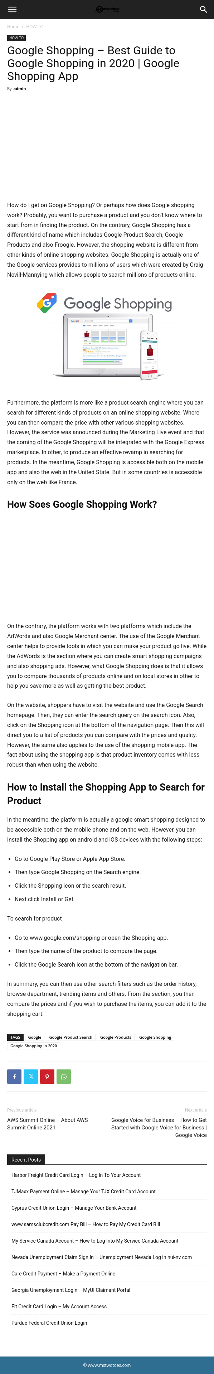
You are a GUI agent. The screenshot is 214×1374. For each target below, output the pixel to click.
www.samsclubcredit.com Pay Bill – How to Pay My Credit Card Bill (85, 1224)
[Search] (204, 9)
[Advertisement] (107, 147)
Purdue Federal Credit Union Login (49, 1323)
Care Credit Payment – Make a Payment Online (63, 1274)
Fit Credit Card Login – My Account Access (59, 1306)
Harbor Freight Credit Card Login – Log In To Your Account (76, 1175)
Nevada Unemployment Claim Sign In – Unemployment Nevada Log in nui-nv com (101, 1257)
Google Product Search (70, 1037)
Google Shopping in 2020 (33, 1045)
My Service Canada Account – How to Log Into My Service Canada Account (95, 1241)
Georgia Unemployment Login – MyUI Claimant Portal (70, 1290)
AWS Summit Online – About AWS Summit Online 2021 (47, 1124)
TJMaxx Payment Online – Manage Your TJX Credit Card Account (83, 1191)
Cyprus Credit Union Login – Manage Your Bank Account (74, 1208)
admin (19, 88)
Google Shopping (155, 1037)
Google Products (115, 1037)
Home (13, 27)
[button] (12, 9)
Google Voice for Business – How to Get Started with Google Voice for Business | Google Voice (159, 1127)
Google (35, 1037)
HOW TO (34, 27)
